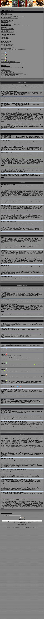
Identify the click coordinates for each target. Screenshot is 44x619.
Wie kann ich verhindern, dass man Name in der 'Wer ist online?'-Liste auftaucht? (13, 16)
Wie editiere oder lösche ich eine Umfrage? (7, 31)
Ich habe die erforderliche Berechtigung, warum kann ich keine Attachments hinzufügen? (14, 74)
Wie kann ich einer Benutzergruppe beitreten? (8, 44)
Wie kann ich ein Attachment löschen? (6, 71)
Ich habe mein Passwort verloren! (6, 17)
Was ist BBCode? (3, 35)
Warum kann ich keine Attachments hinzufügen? (8, 73)
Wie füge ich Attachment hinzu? (5, 70)
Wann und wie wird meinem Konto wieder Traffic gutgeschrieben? (10, 62)
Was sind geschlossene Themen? (6, 39)
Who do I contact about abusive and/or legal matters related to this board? (12, 67)
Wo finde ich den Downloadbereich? (6, 51)
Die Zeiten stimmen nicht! (4, 22)
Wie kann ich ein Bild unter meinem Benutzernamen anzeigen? (10, 24)
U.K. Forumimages (23, 523)
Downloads (38, 345)
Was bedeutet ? (4, 53)
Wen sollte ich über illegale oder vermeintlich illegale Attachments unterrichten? (12, 76)
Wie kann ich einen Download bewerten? (7, 63)
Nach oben (2, 89)
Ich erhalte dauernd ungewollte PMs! (6, 48)
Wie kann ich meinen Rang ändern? (6, 25)
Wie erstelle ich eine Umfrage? (5, 30)
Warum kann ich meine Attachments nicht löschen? (8, 75)
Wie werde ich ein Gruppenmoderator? (6, 45)
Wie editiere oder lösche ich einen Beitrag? (7, 29)
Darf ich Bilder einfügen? (4, 37)
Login (25, 7)
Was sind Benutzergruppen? (5, 43)
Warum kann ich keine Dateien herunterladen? (8, 61)
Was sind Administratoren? (5, 42)
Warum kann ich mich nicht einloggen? (6, 14)
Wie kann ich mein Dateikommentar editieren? (8, 72)
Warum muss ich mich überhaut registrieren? (7, 15)
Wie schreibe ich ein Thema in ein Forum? (7, 28)
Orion (17, 522)
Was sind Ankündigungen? (5, 38)
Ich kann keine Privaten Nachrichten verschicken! (8, 47)
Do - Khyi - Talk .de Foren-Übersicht (6, 10)
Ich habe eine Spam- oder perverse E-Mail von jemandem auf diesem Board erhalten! (13, 49)
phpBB (22, 522)
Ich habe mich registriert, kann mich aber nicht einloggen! (9, 18)
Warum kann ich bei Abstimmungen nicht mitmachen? (9, 32)
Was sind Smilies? (3, 36)
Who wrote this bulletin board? (5, 66)
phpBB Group (28, 411)
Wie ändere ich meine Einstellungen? (6, 21)
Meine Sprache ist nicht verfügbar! (6, 23)
